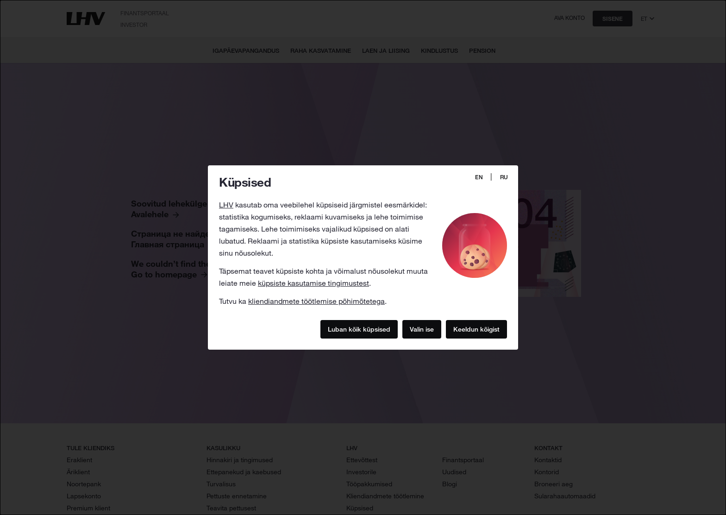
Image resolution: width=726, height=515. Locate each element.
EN (479, 177)
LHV (226, 204)
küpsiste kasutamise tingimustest (313, 283)
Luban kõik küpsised (359, 329)
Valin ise (422, 329)
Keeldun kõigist (476, 329)
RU (504, 177)
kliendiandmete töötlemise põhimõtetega (316, 301)
